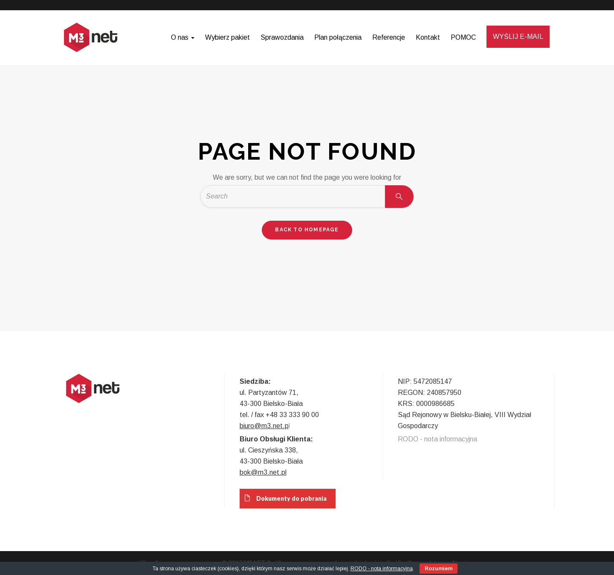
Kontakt (428, 37)
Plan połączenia (338, 37)
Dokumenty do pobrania (283, 498)
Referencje (388, 37)
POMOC (463, 37)
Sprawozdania (282, 37)
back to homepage (307, 230)
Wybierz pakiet (227, 37)
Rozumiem (438, 569)
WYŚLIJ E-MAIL (518, 36)
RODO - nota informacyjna (437, 439)
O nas (182, 37)
